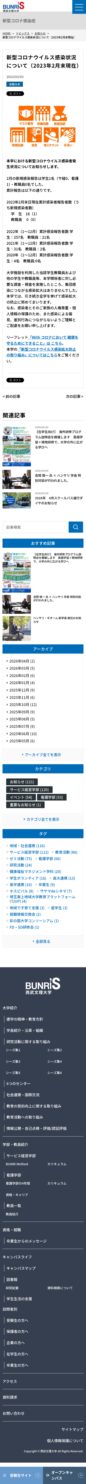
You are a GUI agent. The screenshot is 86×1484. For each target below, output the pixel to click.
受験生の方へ (17, 1320)
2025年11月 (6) (22, 697)
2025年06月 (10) (23, 733)
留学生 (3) (59, 908)
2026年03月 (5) (22, 668)
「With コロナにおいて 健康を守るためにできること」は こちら (42, 340)
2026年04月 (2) (22, 661)
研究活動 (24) (21, 865)
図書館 (11, 1279)
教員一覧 (13, 1205)
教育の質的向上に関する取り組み (33, 1106)
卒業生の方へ (17, 1365)
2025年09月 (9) (22, 712)
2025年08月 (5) (22, 719)
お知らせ (14, 84)
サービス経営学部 (21, 1155)
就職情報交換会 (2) (25, 914)
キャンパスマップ (21, 1268)
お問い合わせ (13, 1413)
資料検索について (60, 1288)
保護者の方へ (17, 1331)
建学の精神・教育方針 (24, 1019)
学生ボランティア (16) (28, 878)
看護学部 (13, 1175)
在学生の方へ (17, 1354)
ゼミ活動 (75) (21, 858)
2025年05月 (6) (22, 740)
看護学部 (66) (49, 858)
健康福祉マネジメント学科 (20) (35, 871)
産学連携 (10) (21, 884)
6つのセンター (18, 1083)
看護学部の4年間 (18, 1183)
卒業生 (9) (46, 884)
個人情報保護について (65, 1440)
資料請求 (10, 1397)
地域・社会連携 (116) (27, 846)
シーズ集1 (13, 1050)
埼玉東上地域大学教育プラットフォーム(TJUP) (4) (42, 899)
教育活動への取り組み (24, 1117)
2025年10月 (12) (23, 704)
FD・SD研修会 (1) (24, 927)
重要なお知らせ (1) (25, 804)
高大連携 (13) (64, 878)
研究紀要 (12, 1288)
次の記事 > (74, 396)
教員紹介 (12, 1214)
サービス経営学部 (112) (29, 852)
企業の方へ (15, 1342)
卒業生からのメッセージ (26, 1241)
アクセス (10, 1381)
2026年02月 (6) (22, 675)
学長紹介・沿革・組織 (24, 1030)
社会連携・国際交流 (22, 1094)
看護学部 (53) (52, 797)
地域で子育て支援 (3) (27, 908)
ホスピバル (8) (21, 891)
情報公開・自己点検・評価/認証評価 (36, 1128)
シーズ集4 (54, 1061)
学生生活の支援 (19, 1298)
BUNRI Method (17, 1164)
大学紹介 (10, 1007)
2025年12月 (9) (22, 690)
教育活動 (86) (66, 852)
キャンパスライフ (17, 1257)
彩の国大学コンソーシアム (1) (34, 921)
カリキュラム (57, 1164)
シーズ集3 (13, 1061)
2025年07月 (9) (22, 726)
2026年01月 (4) (22, 682)
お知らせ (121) (22, 781)
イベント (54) (21, 797)
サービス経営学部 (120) (29, 789)
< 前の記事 (11, 396)
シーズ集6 (54, 1072)
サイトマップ (72, 1429)
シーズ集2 (54, 1050)
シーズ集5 (13, 1072)
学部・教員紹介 (15, 1144)
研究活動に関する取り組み (28, 1041)
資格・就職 (12, 1229)
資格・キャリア (17, 1194)
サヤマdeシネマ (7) (56, 891)
